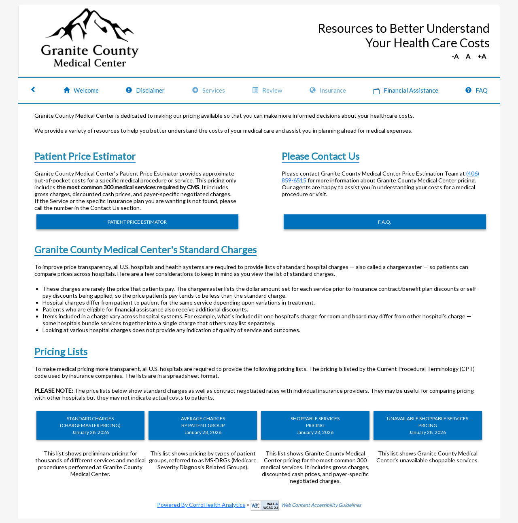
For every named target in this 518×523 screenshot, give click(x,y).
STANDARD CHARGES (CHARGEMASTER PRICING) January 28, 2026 (90, 425)
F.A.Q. (384, 222)
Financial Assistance (405, 90)
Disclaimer (145, 90)
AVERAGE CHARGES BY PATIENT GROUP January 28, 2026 (203, 425)
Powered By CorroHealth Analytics (201, 504)
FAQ (476, 90)
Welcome (81, 90)
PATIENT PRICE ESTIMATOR (137, 222)
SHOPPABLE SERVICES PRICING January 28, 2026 (315, 425)
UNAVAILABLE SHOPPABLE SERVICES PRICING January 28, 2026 (427, 425)
